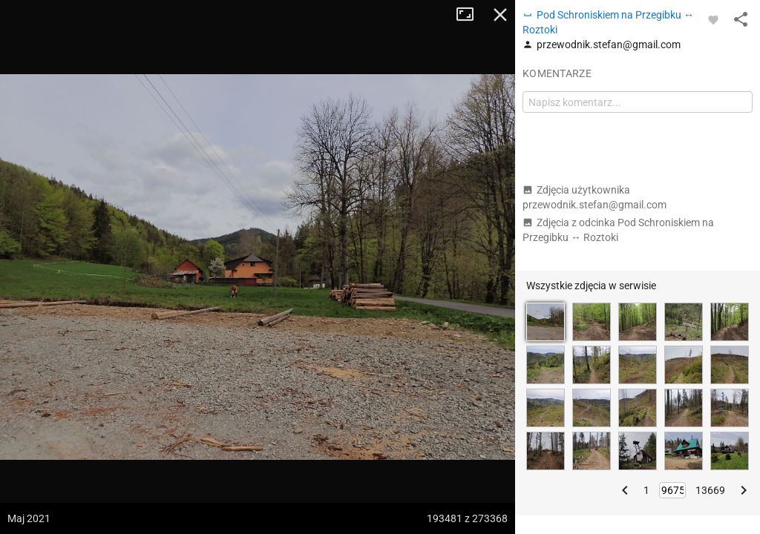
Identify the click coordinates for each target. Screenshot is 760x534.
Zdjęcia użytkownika (594, 197)
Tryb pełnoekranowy (470, 15)
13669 (710, 490)
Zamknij (500, 15)
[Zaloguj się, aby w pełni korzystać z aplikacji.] (713, 19)
